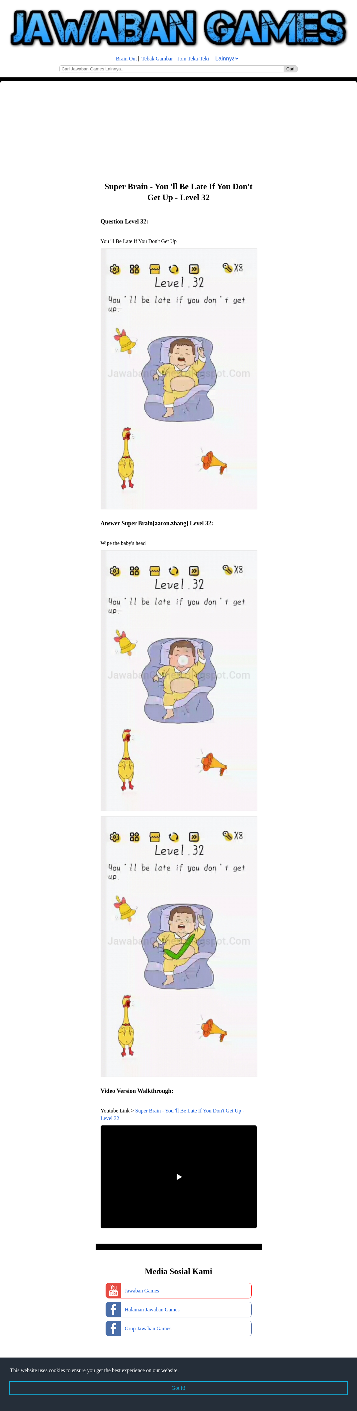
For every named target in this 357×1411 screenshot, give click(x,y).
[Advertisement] (178, 130)
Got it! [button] (178, 1388)
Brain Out (126, 58)
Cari (290, 68)
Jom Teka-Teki (193, 58)
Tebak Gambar (157, 58)
